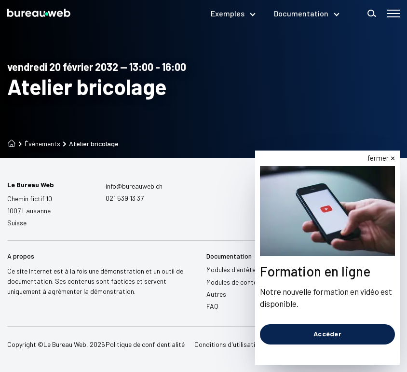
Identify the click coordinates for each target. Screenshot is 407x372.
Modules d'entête (231, 269)
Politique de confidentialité (145, 344)
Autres (216, 294)
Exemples (233, 13)
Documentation (306, 13)
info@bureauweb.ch (134, 186)
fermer (378, 157)
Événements (39, 143)
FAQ (212, 306)
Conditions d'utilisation (228, 344)
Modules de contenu (235, 282)
